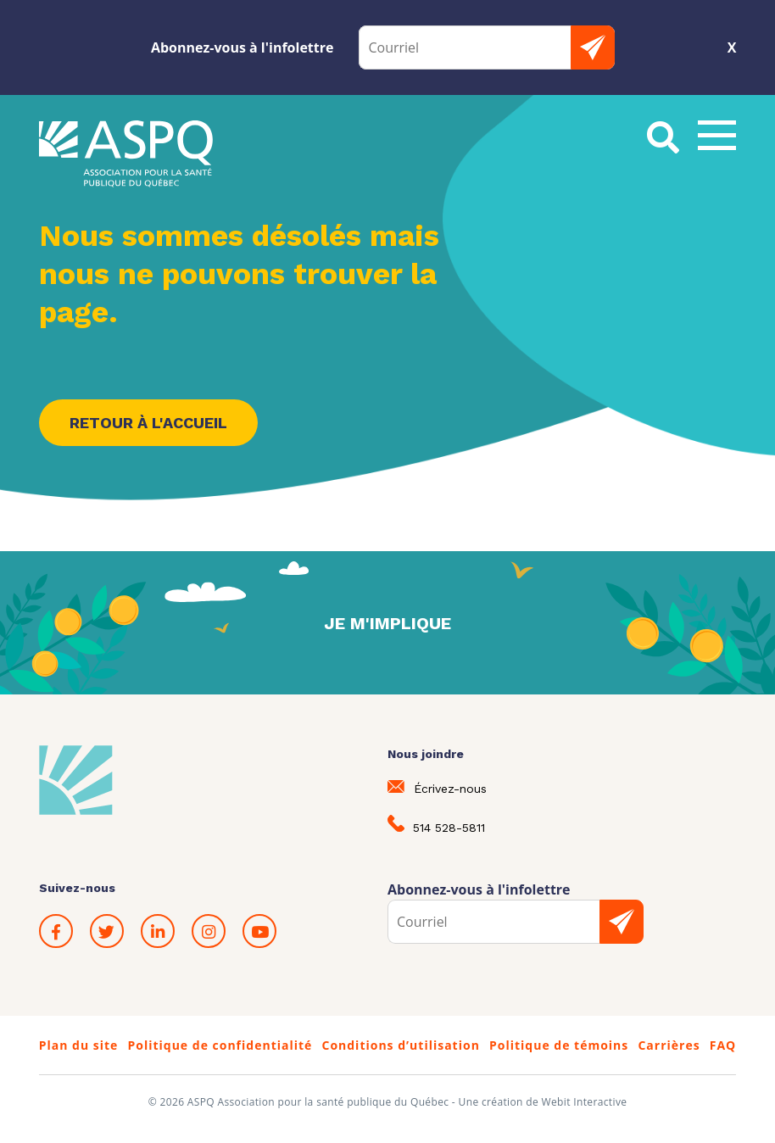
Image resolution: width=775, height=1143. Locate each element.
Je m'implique (387, 623)
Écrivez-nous (437, 787)
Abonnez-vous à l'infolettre (242, 47)
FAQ (723, 1045)
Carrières (669, 1045)
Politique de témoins (558, 1045)
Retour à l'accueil (148, 423)
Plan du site (79, 1045)
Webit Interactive (584, 1102)
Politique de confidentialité (219, 1045)
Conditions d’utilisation (400, 1045)
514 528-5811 (436, 824)
